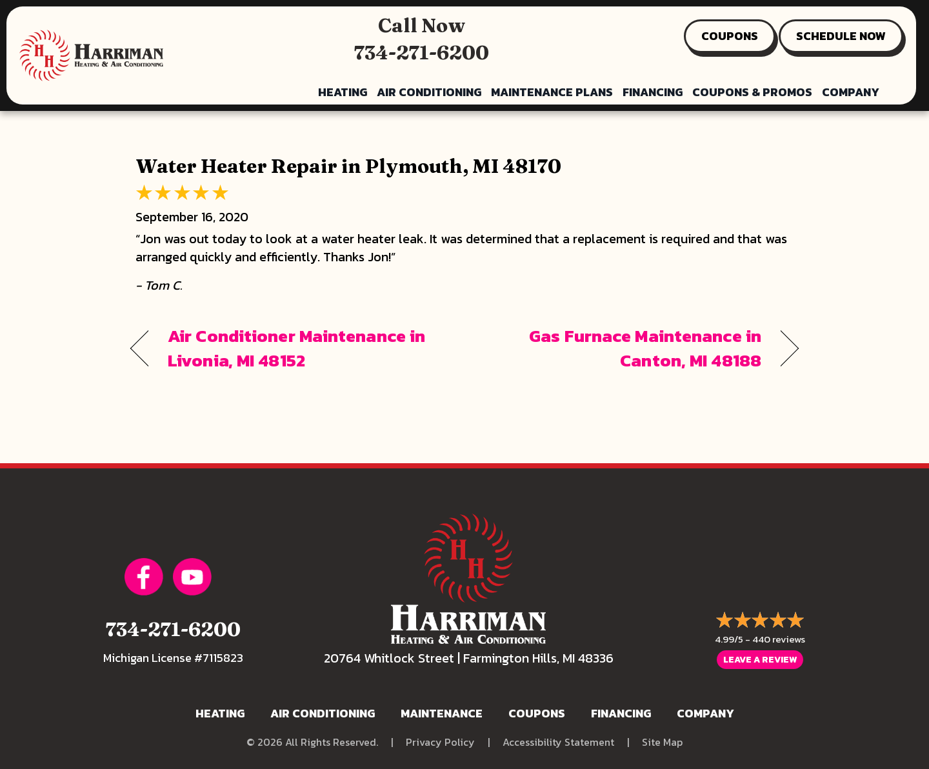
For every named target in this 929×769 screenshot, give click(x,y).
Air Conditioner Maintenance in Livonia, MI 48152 (296, 348)
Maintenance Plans (552, 92)
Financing (653, 92)
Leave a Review (760, 659)
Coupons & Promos (752, 92)
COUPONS (729, 36)
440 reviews (778, 639)
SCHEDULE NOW (841, 36)
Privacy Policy (440, 742)
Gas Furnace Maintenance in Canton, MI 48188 (622, 348)
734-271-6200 (421, 53)
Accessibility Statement (558, 742)
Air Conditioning (429, 92)
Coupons (536, 713)
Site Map (662, 742)
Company (850, 92)
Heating (342, 92)
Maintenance (442, 713)
